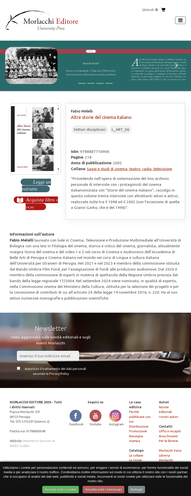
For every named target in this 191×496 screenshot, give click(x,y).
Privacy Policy (59, 373)
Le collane (136, 455)
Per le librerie (168, 440)
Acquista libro (42, 203)
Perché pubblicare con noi (139, 416)
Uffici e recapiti (170, 431)
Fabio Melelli (82, 111)
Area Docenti (168, 436)
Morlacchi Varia (170, 450)
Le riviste (135, 460)
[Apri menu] (180, 20)
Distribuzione (138, 426)
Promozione (138, 431)
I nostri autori (168, 416)
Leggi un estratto (36, 185)
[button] (14, 65)
